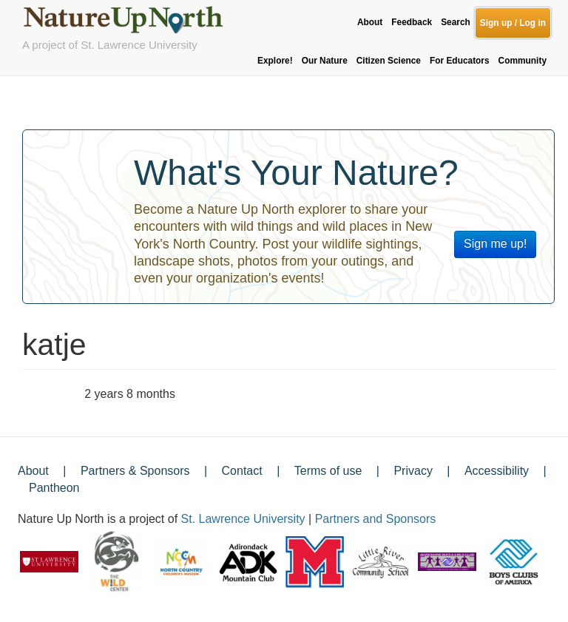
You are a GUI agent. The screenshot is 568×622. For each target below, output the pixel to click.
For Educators (460, 60)
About (369, 22)
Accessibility (496, 470)
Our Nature (325, 60)
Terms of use (328, 470)
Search (455, 22)
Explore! (275, 60)
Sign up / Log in (513, 23)
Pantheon (54, 487)
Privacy (412, 470)
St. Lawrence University (243, 519)
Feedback (411, 22)
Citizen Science (388, 60)
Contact (242, 470)
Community (522, 60)
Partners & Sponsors (135, 470)
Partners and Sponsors (375, 519)
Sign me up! (495, 243)
